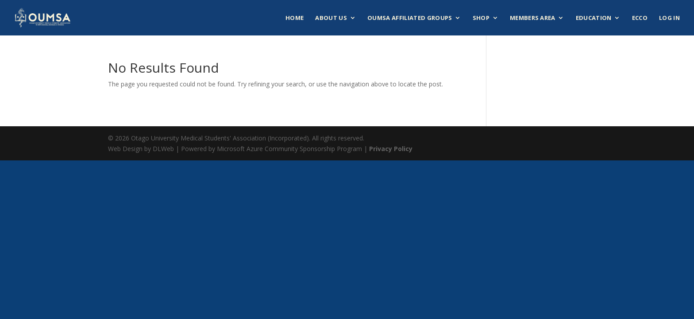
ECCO (640, 18)
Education (594, 18)
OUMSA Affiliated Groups (409, 18)
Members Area (532, 18)
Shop (481, 18)
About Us (331, 18)
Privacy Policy (391, 148)
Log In (669, 18)
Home (294, 18)
